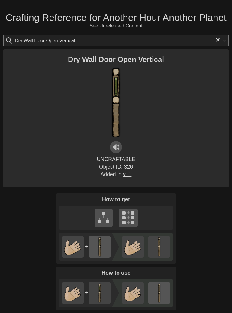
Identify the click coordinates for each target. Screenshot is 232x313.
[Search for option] (40, 40)
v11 (127, 174)
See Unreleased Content (115, 25)
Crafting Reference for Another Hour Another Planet (115, 17)
